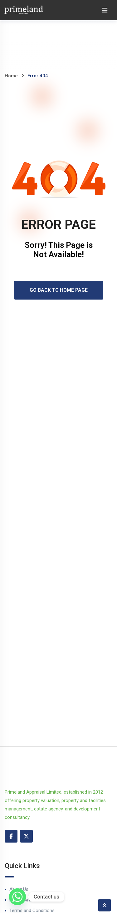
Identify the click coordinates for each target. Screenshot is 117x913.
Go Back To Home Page (59, 290)
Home (11, 76)
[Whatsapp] (17, 896)
